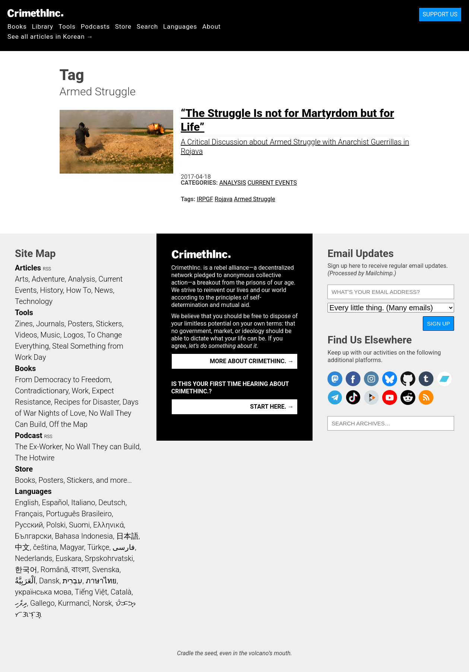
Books (17, 26)
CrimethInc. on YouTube (389, 397)
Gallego (42, 603)
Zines (24, 323)
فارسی (124, 547)
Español (55, 502)
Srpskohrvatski (109, 558)
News (103, 290)
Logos (73, 334)
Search (147, 26)
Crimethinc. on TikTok (353, 397)
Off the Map (68, 424)
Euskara (69, 558)
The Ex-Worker (38, 446)
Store (123, 26)
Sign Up (438, 323)
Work (80, 390)
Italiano (83, 502)
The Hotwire (34, 457)
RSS (47, 269)
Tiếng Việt (91, 591)
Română (54, 569)
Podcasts (95, 26)
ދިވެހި (21, 603)
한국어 (26, 569)
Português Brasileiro (78, 513)
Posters (80, 323)
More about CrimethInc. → (252, 361)
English (27, 502)
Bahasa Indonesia (84, 536)
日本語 (127, 536)
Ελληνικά (108, 524)
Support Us (440, 14)
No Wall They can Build (102, 446)
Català (121, 591)
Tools (67, 26)
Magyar (72, 547)
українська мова (43, 591)
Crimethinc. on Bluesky (389, 378)
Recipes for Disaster (86, 401)
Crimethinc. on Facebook (353, 378)
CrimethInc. (35, 13)
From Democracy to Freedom (62, 379)
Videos (26, 334)
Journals (50, 323)
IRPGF (205, 199)
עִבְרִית (72, 580)
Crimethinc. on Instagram (371, 378)
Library (42, 26)
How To (78, 290)
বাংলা (80, 569)
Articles (28, 267)
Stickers (109, 323)
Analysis (232, 182)
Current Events (272, 182)
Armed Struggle (254, 199)
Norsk (102, 603)
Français (29, 513)
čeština (45, 547)
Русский (29, 524)
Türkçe (98, 547)
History (51, 290)
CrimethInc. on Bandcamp (444, 378)
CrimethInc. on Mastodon (334, 378)
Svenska (105, 569)
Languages (180, 26)
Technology (34, 301)
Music (50, 334)
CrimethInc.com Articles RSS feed (426, 397)
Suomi (79, 524)
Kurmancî (73, 603)
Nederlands (33, 558)
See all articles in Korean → (50, 36)
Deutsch (111, 502)
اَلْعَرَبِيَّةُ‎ (25, 580)
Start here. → (272, 406)
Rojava (223, 199)
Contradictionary (42, 390)
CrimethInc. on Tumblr (426, 378)
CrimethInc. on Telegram (334, 397)
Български (33, 536)
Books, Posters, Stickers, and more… (73, 480)
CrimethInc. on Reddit (407, 397)
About (211, 26)
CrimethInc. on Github (407, 378)
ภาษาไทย (101, 580)
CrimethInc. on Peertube (371, 397)
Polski (56, 524)
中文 (22, 547)
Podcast (28, 435)
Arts (21, 279)
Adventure (48, 279)
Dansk (49, 580)
